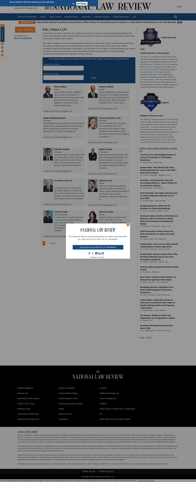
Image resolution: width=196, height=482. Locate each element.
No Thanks (81, 4)
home (102, 253)
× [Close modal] (127, 225)
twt (93, 253)
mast (96, 253)
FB (89, 253)
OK (73, 4)
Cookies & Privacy (97, 257)
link (99, 253)
